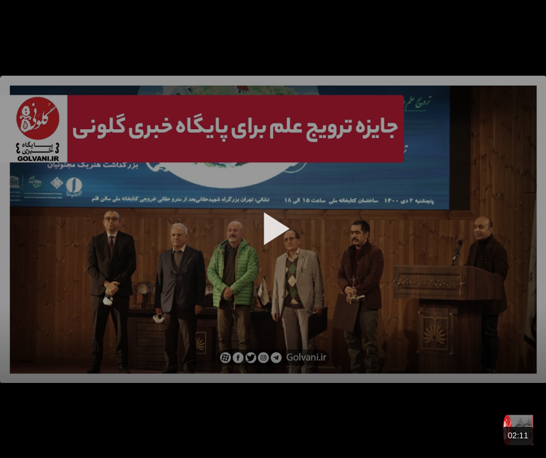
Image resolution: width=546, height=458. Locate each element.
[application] (273, 229)
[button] (273, 228)
